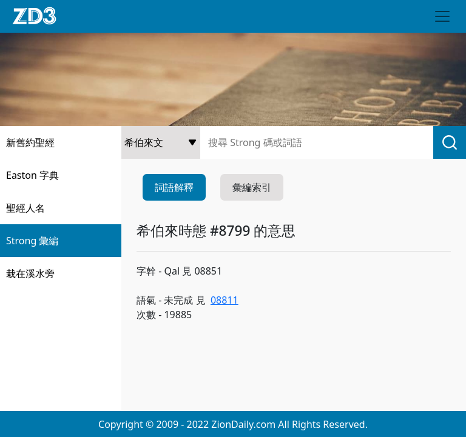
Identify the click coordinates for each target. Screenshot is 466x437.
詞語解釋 (174, 187)
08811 (224, 300)
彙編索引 (251, 187)
